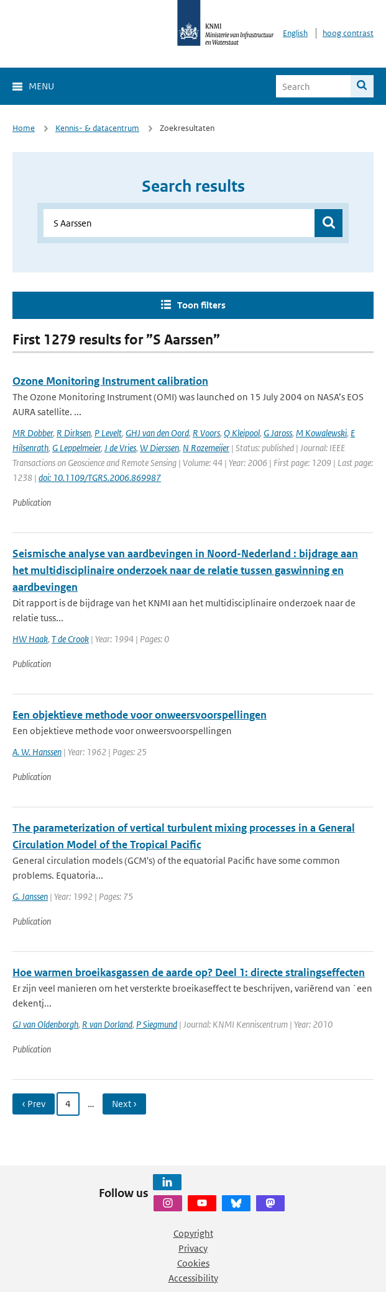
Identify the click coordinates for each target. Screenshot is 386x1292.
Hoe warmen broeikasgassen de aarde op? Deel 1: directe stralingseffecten (188, 972)
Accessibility (193, 1278)
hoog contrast (348, 33)
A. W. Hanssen (37, 752)
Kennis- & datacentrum (97, 128)
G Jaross (278, 433)
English (295, 33)
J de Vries (120, 448)
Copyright (193, 1233)
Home (23, 128)
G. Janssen (30, 896)
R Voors (206, 433)
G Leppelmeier (76, 448)
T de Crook (70, 639)
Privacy (193, 1248)
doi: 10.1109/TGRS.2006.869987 (100, 477)
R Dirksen (74, 433)
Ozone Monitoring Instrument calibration (110, 381)
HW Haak (30, 639)
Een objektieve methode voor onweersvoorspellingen (139, 715)
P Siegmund (156, 1024)
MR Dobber (32, 433)
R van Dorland (107, 1024)
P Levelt (108, 433)
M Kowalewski (321, 433)
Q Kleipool (242, 433)
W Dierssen (159, 448)
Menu (41, 86)
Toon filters (201, 305)
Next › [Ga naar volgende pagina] (124, 1104)
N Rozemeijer (206, 448)
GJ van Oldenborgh (45, 1024)
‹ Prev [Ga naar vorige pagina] (33, 1104)
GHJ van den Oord (157, 433)
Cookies (193, 1263)
